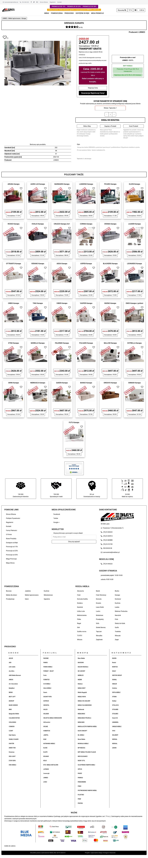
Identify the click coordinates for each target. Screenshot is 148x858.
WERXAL (114, 743)
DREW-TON (12, 748)
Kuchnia (117, 603)
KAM (44, 739)
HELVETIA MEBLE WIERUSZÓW (52, 718)
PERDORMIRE (82, 782)
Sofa (97, 623)
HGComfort (46, 722)
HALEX (45, 709)
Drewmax (11, 752)
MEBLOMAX (81, 713)
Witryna (79, 639)
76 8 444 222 (24, 2)
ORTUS (80, 769)
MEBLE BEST (82, 688)
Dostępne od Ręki (12, 543)
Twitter (55, 518)
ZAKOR (114, 748)
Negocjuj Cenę (93, 88)
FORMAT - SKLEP (48, 671)
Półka (79, 619)
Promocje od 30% (12, 555)
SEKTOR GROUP (117, 675)
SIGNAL (114, 679)
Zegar (117, 639)
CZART (11, 731)
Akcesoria (80, 591)
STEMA (114, 696)
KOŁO (45, 760)
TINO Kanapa (38, 303)
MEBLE (46, 13)
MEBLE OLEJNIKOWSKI (85, 705)
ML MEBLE (81, 735)
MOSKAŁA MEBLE (83, 743)
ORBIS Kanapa (13, 303)
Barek (98, 591)
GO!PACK (46, 701)
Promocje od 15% (12, 547)
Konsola (98, 599)
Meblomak (81, 709)
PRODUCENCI (69, 13)
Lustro (98, 611)
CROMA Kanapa (110, 224)
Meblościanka (81, 615)
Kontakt (59, 2)
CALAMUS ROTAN (14, 718)
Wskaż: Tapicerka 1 (110, 108)
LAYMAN (46, 769)
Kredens (80, 603)
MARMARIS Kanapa (61, 184)
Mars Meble (81, 658)
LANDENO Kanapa (86, 184)
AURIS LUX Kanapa (37, 184)
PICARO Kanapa (110, 184)
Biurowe (9, 591)
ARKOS (11, 679)
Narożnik (118, 615)
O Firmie (9, 534)
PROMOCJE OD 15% (58, 6)
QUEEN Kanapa (62, 383)
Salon (27, 599)
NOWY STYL (81, 760)
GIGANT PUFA (47, 696)
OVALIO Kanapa (38, 224)
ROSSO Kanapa (13, 224)
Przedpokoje (10, 599)
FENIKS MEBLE (47, 667)
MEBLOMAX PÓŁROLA (84, 718)
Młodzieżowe (48, 595)
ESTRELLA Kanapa (134, 343)
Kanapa (117, 595)
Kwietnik (80, 607)
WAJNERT (115, 735)
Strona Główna (44, 2)
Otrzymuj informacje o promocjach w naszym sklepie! (68, 533)
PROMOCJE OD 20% (74, 6)
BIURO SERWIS (13, 705)
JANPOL (45, 735)
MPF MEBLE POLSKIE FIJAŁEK (87, 752)
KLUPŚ (45, 752)
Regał (79, 623)
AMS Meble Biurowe (15, 675)
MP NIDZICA (81, 748)
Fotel (78, 595)
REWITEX (115, 667)
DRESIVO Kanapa (110, 383)
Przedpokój (100, 619)
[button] (8, 63)
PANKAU (80, 777)
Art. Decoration (13, 684)
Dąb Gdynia (12, 735)
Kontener (118, 599)
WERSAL (114, 739)
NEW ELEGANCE (82, 756)
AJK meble (12, 667)
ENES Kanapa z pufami (134, 303)
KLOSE (45, 748)
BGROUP (11, 701)
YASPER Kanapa (86, 303)
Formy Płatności (11, 530)
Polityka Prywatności (13, 518)
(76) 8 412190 (107, 544)
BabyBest (11, 688)
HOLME (45, 726)
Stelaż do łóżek (120, 623)
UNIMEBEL (115, 722)
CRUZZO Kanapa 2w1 (62, 224)
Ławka (117, 607)
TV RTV (79, 635)
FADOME (46, 658)
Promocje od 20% (12, 551)
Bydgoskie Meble (14, 713)
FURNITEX (46, 679)
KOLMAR (46, 756)
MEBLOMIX (81, 722)
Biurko (117, 591)
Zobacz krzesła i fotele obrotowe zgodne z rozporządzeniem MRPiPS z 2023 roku (74, 10)
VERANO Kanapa (37, 264)
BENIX (11, 692)
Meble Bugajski (82, 692)
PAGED (80, 773)
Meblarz (80, 684)
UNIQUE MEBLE (116, 726)
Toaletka (118, 631)
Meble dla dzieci (11, 595)
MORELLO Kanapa (38, 343)
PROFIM (80, 803)
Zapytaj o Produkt (110, 126)
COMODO (11, 726)
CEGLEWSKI (12, 722)
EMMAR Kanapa (134, 383)
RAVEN (114, 658)
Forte (45, 675)
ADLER (11, 658)
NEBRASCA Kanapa (37, 383)
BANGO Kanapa (86, 383)
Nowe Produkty (11, 538)
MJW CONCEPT (82, 731)
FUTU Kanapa (74, 422)
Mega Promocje (11, 559)
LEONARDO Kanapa (134, 264)
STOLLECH (115, 705)
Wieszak (118, 635)
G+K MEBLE (46, 684)
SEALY (114, 671)
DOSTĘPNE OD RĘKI (82, 13)
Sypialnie (47, 599)
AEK (10, 662)
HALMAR (46, 713)
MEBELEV (81, 675)
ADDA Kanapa (62, 264)
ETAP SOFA (12, 760)
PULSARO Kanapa (86, 343)
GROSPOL (46, 705)
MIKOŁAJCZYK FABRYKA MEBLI (87, 726)
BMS (10, 709)
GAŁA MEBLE (47, 688)
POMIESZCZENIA (57, 13)
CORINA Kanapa (86, 224)
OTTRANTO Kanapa (13, 264)
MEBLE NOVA (82, 696)
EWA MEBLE (12, 765)
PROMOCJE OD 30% (89, 6)
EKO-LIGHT (12, 756)
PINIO (79, 786)
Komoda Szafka (82, 599)
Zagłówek (99, 639)
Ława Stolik (100, 607)
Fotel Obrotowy (101, 595)
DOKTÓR (11, 743)
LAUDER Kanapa (134, 224)
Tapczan (99, 631)
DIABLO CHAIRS (13, 739)
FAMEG (45, 662)
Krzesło (98, 603)
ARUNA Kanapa (13, 184)
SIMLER (114, 684)
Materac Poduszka (121, 611)
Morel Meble (81, 739)
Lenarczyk (46, 773)
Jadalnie (28, 591)
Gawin (45, 692)
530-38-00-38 (106, 548)
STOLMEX (115, 713)
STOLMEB (115, 709)
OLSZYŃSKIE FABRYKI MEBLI (86, 765)
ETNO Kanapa (13, 343)
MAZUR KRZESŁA (83, 667)
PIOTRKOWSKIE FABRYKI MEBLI (87, 790)
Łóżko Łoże (81, 611)
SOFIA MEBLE (116, 692)
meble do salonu (9, 846)
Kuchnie (46, 591)
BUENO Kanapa (110, 303)
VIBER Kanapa (62, 303)
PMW (79, 799)
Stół (78, 627)
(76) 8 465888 (107, 540)
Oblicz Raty (87, 126)
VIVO (113, 731)
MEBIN (80, 679)
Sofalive (114, 688)
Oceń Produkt (133, 126)
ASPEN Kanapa (86, 264)
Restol (114, 662)
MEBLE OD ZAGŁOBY (84, 701)
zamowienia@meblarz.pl (10, 2)
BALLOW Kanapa (110, 343)
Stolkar (114, 701)
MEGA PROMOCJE (97, 13)
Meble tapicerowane (32, 595)
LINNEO (141, 32)
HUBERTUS (46, 731)
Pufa (116, 619)
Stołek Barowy (101, 627)
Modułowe (99, 615)
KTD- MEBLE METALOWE (50, 765)
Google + (56, 522)
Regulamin (52, 2)
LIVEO (45, 782)
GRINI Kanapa (13, 383)
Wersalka (99, 635)
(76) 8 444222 (107, 532)
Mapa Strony (10, 563)
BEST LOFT (12, 696)
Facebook (56, 514)
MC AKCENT (81, 671)
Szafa (117, 627)
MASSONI (81, 662)
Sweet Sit (115, 718)
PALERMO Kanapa (62, 343)
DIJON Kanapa (134, 184)
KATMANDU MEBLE (49, 743)
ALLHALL (11, 671)
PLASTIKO (81, 794)
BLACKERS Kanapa (110, 264)
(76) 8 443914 (107, 536)
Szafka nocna (81, 631)
